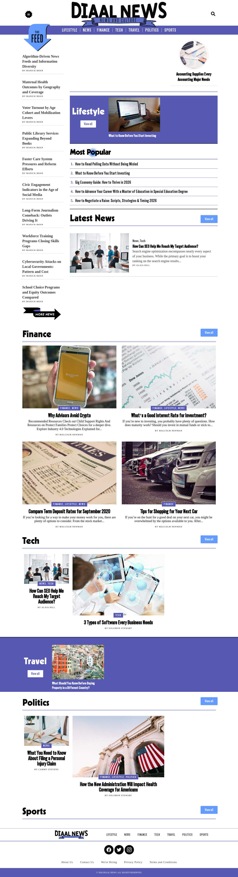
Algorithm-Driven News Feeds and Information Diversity (40, 61)
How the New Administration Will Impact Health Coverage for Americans (118, 787)
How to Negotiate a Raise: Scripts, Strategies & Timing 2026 (116, 200)
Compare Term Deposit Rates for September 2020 (69, 511)
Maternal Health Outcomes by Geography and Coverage (41, 87)
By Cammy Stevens (46, 769)
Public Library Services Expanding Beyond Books (40, 138)
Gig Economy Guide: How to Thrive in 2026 (103, 182)
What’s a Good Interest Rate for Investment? (168, 415)
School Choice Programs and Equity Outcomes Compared (41, 292)
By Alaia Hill (141, 265)
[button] (28, 14)
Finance (65, 408)
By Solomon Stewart (118, 628)
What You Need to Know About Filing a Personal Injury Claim (46, 758)
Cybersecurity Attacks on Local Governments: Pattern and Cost (41, 267)
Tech (142, 241)
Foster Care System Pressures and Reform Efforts (39, 164)
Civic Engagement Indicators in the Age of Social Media (40, 190)
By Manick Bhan (32, 70)
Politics (131, 777)
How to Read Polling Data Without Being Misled (106, 164)
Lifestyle (170, 408)
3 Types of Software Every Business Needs (118, 623)
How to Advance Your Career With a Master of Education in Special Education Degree (131, 191)
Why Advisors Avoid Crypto (69, 415)
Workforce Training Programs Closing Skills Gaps (40, 241)
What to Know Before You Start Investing (132, 136)
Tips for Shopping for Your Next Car (168, 511)
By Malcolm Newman (69, 434)
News (136, 241)
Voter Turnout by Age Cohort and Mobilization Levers (41, 113)
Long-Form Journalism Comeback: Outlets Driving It (40, 215)
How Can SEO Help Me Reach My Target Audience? (165, 246)
